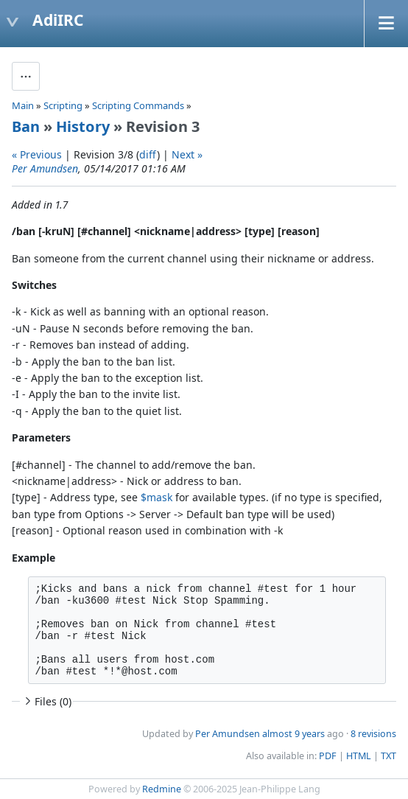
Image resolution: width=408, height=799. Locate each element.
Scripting (62, 105)
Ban (26, 126)
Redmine (161, 789)
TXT (388, 756)
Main (23, 105)
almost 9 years (293, 734)
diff (148, 154)
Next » (187, 154)
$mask (156, 497)
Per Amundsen (45, 168)
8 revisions (373, 734)
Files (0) (46, 701)
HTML (358, 756)
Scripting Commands (138, 105)
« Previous (37, 154)
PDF (328, 756)
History (83, 126)
